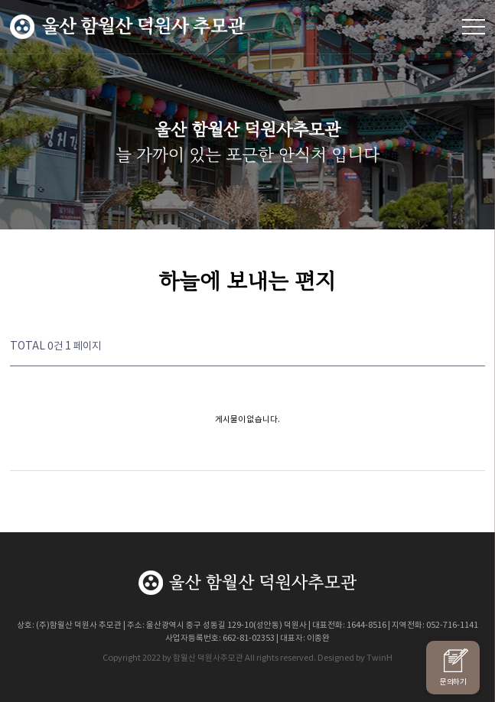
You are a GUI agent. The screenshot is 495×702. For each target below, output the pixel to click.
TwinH (379, 657)
